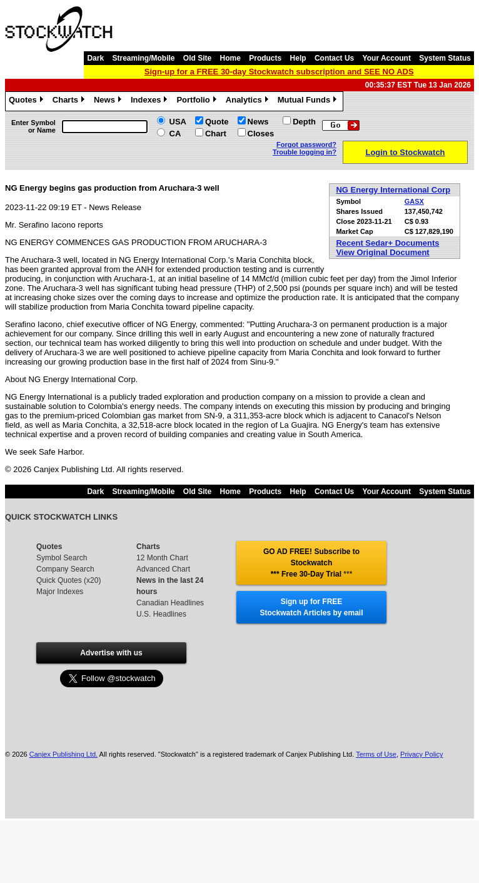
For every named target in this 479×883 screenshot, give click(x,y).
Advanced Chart (163, 569)
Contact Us (334, 58)
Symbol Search (61, 557)
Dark (95, 58)
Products (265, 58)
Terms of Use (376, 754)
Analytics (248, 101)
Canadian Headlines (170, 602)
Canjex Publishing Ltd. (63, 754)
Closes (261, 133)
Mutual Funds (309, 101)
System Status (445, 58)
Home (230, 58)
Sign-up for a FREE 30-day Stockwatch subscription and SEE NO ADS (279, 71)
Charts (70, 101)
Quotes (27, 101)
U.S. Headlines (161, 614)
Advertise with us (111, 652)
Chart (215, 133)
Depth (304, 121)
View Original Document (382, 252)
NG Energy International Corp (393, 189)
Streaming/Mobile (143, 58)
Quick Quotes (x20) (68, 580)
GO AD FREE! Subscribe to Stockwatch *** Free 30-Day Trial (311, 562)
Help (298, 58)
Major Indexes (59, 591)
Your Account (387, 58)
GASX (414, 201)
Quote (217, 121)
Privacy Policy (421, 754)
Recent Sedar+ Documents (387, 243)
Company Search (65, 569)
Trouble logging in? (304, 152)
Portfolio (197, 101)
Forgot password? (306, 144)
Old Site (197, 58)
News (109, 101)
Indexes (150, 101)
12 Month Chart (162, 557)
